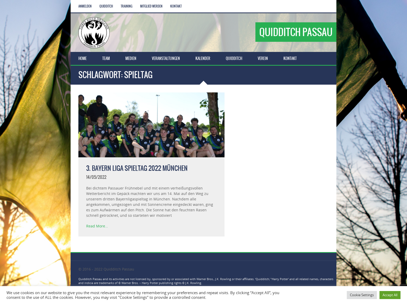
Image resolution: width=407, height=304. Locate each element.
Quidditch (106, 6)
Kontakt (176, 6)
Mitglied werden (151, 6)
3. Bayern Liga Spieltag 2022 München (137, 168)
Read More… (97, 226)
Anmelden (85, 6)
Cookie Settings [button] (362, 295)
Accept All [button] (390, 295)
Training (126, 6)
